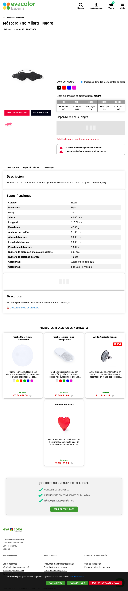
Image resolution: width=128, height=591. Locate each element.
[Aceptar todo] (55, 583)
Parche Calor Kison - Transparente (23, 338)
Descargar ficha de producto (24, 307)
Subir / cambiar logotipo (17, 113)
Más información (77, 576)
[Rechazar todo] (77, 583)
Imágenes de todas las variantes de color (104, 82)
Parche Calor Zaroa (64, 404)
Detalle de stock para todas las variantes (78, 139)
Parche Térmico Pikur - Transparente (64, 338)
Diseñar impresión (40, 113)
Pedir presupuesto (64, 509)
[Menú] (121, 6)
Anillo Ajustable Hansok (105, 337)
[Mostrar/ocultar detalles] (105, 583)
